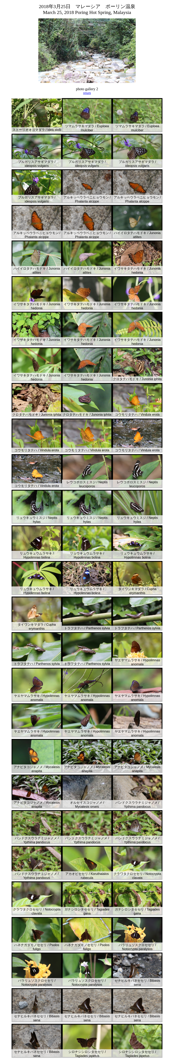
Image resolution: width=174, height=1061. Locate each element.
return (87, 93)
